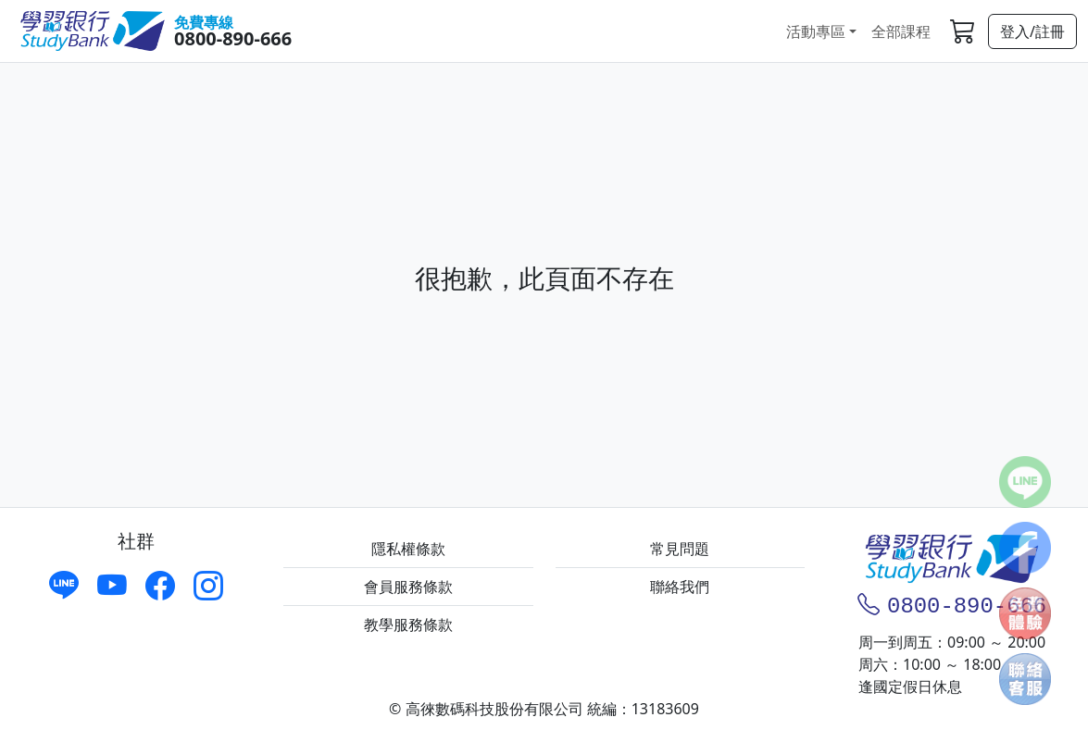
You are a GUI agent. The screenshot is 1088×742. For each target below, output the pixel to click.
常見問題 (679, 548)
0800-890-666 (233, 38)
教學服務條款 (408, 624)
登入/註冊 (1032, 31)
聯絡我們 (679, 586)
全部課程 (901, 31)
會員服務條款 (408, 586)
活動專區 (815, 31)
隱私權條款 (408, 548)
